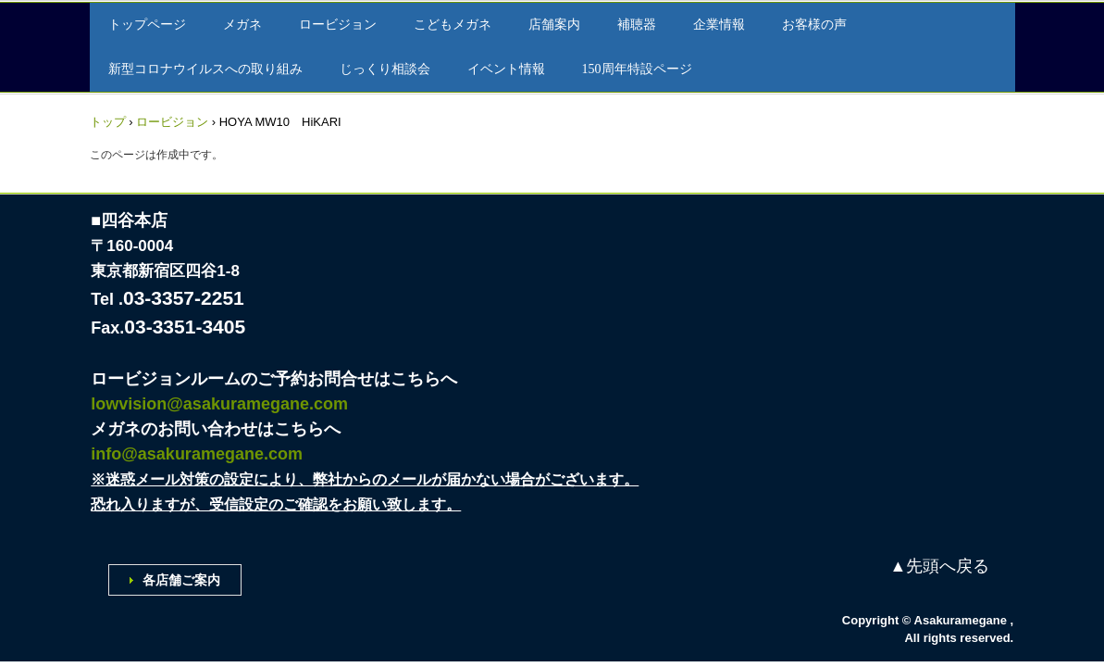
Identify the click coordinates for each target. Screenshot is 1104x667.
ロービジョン (338, 24)
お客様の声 (814, 24)
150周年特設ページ (637, 69)
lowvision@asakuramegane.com (219, 404)
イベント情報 (506, 69)
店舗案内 (554, 24)
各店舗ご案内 (181, 580)
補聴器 (636, 24)
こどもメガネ (452, 24)
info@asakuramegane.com (197, 454)
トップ (108, 122)
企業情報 (719, 24)
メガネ (242, 24)
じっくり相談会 (385, 69)
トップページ (147, 24)
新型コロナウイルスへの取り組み (205, 69)
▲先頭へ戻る (940, 566)
